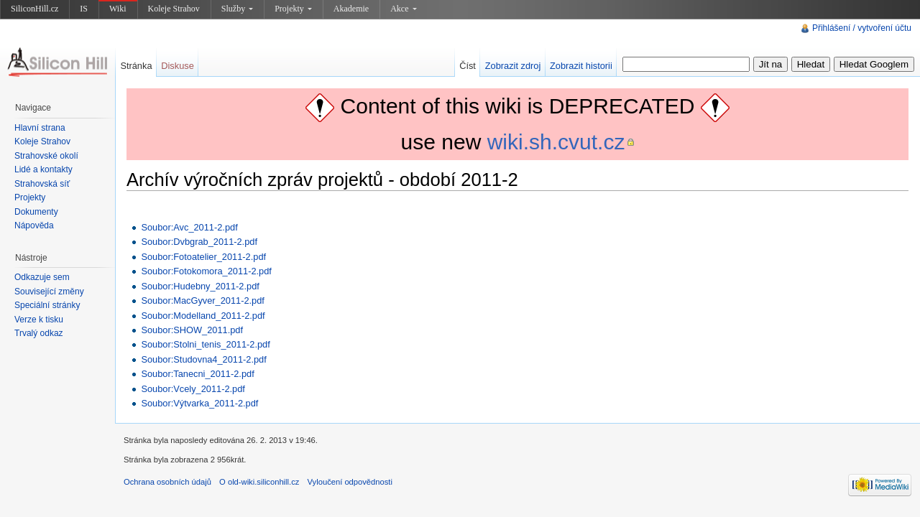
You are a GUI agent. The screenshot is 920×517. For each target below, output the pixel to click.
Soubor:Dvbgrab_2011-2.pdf (199, 241)
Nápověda (34, 225)
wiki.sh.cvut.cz (556, 142)
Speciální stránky (47, 305)
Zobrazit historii (581, 65)
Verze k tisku (38, 320)
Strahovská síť (42, 184)
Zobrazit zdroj (513, 65)
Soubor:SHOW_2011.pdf (192, 330)
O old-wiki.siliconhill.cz (259, 482)
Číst (467, 65)
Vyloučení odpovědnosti (350, 482)
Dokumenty (36, 212)
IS (84, 9)
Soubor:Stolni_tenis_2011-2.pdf (205, 344)
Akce (403, 9)
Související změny (49, 292)
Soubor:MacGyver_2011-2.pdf (202, 300)
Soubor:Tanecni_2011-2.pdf (197, 373)
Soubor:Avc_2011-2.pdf (189, 227)
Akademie (351, 9)
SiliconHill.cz (34, 9)
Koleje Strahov (174, 9)
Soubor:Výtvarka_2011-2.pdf (199, 403)
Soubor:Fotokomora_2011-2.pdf (206, 271)
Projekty (293, 9)
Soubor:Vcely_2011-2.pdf (192, 388)
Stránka (136, 65)
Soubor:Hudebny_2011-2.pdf (200, 286)
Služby (237, 9)
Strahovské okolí (46, 156)
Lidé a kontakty (43, 169)
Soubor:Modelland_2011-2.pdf (202, 315)
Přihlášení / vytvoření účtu (861, 28)
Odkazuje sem (42, 277)
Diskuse (177, 65)
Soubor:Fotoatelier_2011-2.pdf (203, 256)
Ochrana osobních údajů (167, 482)
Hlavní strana (39, 128)
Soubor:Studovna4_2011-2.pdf (203, 359)
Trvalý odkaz (38, 333)
